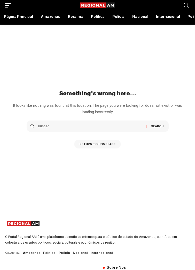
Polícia (64, 253)
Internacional (102, 253)
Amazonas (31, 253)
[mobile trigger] (9, 5)
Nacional (80, 253)
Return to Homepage (97, 144)
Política (49, 253)
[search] (186, 5)
